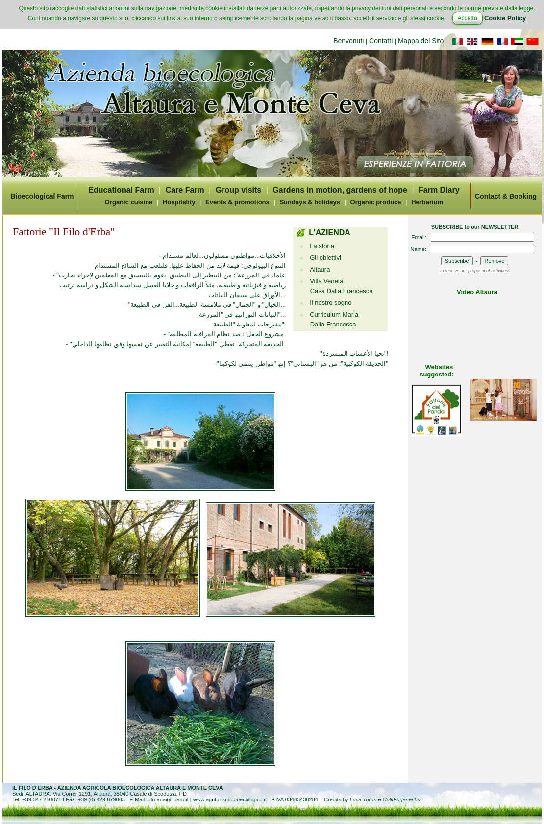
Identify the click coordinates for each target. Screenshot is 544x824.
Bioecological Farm (42, 196)
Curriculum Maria (334, 314)
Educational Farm (121, 190)
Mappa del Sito (421, 41)
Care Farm (185, 190)
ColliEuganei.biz (402, 799)
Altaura (320, 269)
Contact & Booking (506, 196)
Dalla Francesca (333, 324)
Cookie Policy (505, 18)
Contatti (381, 41)
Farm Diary (439, 190)
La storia (322, 246)
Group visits (238, 190)
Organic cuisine (129, 202)
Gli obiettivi (325, 257)
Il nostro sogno (330, 302)
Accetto (467, 18)
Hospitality (179, 202)
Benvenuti (348, 41)
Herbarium (427, 202)
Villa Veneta (326, 281)
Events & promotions (237, 202)
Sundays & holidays (309, 202)
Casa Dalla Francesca (341, 291)
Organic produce (375, 202)
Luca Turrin (363, 799)
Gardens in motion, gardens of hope (339, 190)
